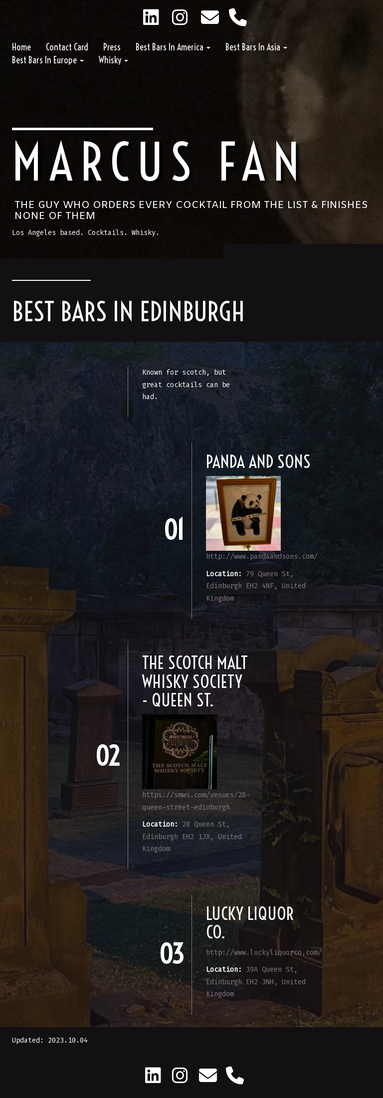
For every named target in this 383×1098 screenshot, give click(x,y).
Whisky (113, 60)
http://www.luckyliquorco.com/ (264, 952)
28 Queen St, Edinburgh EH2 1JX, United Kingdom (192, 836)
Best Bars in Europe (48, 60)
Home (21, 47)
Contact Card (67, 47)
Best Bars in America (173, 47)
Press (112, 47)
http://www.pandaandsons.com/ (262, 556)
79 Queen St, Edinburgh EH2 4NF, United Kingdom (256, 586)
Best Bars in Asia (256, 47)
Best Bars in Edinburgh (128, 312)
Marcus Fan (159, 162)
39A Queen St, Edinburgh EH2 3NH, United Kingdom (256, 981)
